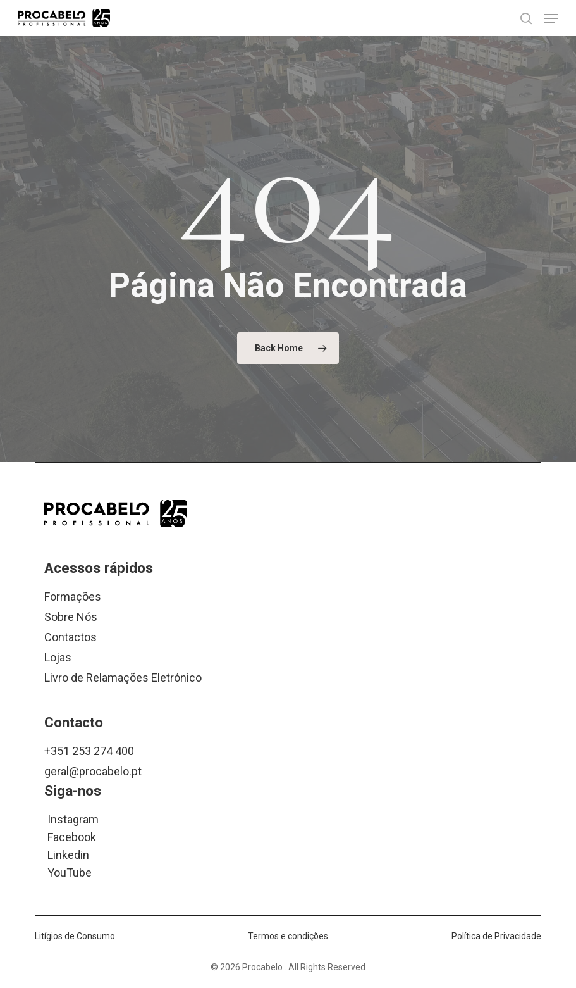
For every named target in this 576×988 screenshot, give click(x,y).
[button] (551, 18)
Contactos (70, 637)
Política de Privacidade (496, 936)
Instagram (73, 819)
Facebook (71, 836)
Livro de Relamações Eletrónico (123, 677)
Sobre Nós (70, 616)
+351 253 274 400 (89, 751)
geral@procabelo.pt (93, 771)
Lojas (57, 657)
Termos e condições (288, 936)
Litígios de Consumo (75, 936)
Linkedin (68, 854)
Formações (72, 596)
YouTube (69, 872)
